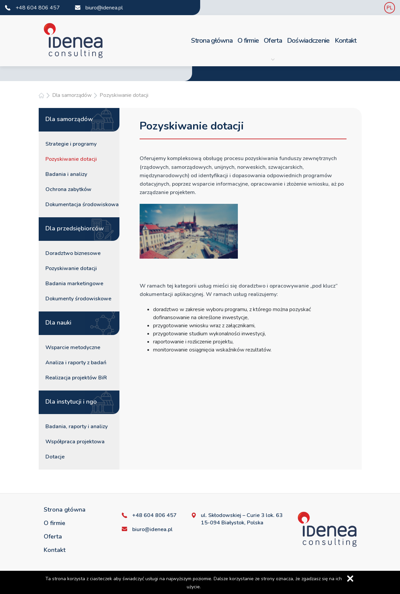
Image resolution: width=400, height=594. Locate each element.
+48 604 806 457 (37, 7)
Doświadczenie (308, 40)
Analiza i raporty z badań (75, 362)
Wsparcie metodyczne (72, 347)
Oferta (273, 49)
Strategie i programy (71, 144)
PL (390, 7)
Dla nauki (58, 323)
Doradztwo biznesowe (73, 253)
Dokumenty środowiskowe (78, 298)
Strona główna (211, 40)
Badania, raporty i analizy (76, 426)
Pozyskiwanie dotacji (124, 95)
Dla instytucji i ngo (71, 402)
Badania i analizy (66, 174)
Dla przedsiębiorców (74, 228)
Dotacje (55, 456)
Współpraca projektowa (75, 441)
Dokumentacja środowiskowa (82, 204)
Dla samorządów (72, 95)
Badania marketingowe (74, 283)
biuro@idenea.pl (104, 7)
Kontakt (346, 40)
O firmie (248, 40)
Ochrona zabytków (68, 189)
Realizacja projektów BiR (76, 377)
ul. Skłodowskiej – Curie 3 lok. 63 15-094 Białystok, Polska (242, 519)
